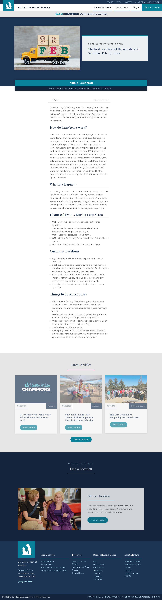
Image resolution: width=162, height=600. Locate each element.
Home (51, 88)
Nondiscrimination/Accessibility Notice (142, 597)
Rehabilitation (47, 564)
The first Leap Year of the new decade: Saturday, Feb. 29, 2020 (123, 51)
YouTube (98, 579)
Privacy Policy (94, 597)
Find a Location (152, 7)
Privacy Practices (112, 597)
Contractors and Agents (132, 575)
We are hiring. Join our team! (81, 14)
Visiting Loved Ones (80, 567)
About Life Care (114, 2)
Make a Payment (153, 2)
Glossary (75, 570)
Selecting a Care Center (79, 562)
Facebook (98, 570)
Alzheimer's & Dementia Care (53, 567)
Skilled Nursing (47, 561)
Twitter (97, 574)
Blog (136, 7)
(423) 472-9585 (25, 582)
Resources (122, 7)
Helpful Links (78, 573)
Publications (98, 567)
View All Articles (81, 439)
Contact (139, 2)
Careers (128, 2)
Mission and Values (133, 561)
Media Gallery (99, 564)
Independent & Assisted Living (53, 570)
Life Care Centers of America (33, 7)
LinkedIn (97, 576)
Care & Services (102, 7)
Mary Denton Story (133, 564)
